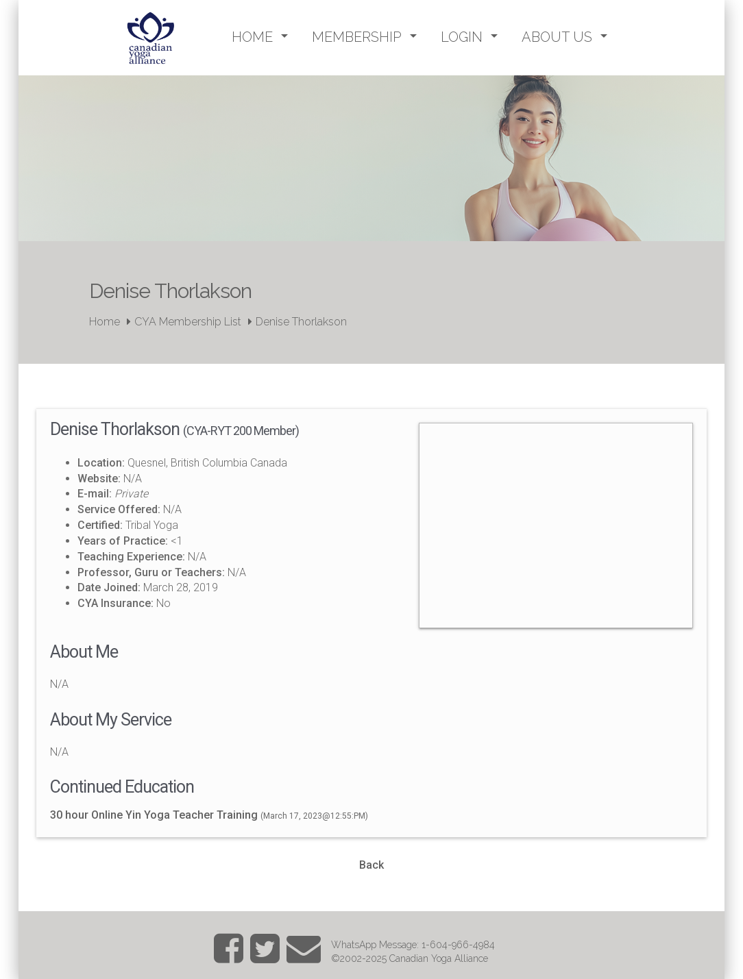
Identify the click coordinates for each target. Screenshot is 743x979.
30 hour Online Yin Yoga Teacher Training (154, 814)
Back (371, 864)
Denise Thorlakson (301, 321)
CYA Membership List (187, 321)
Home (104, 321)
